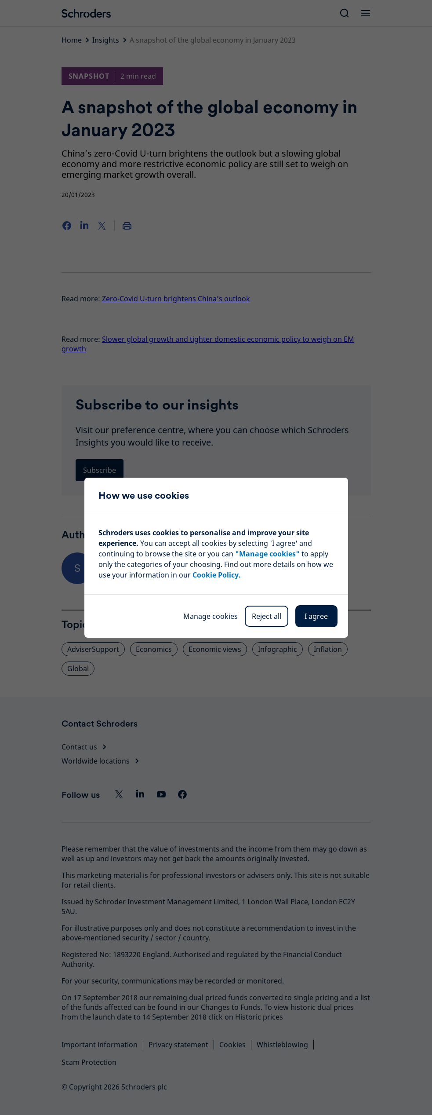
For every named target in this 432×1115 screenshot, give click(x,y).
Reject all (266, 616)
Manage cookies (210, 616)
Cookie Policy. (216, 575)
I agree (316, 616)
